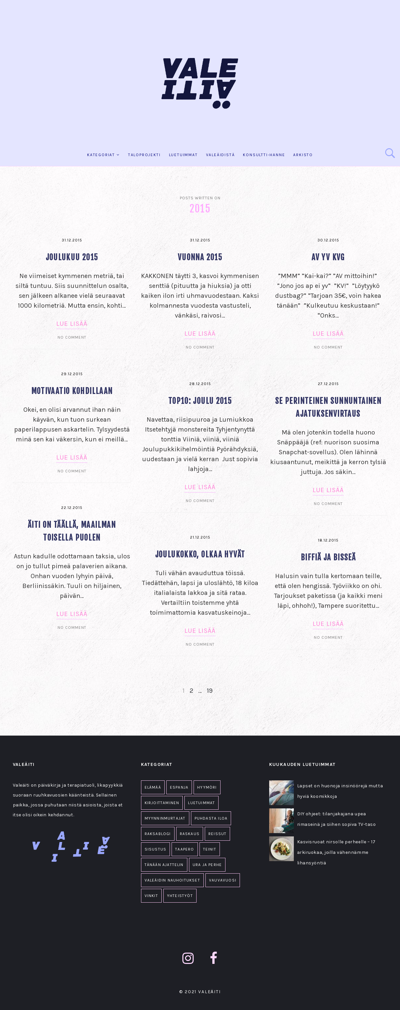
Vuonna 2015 (200, 257)
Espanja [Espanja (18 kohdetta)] (179, 787)
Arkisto (303, 155)
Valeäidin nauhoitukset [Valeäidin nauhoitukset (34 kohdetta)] (172, 880)
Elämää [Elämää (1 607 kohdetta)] (153, 787)
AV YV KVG (328, 257)
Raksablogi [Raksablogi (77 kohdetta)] (158, 833)
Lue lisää (71, 323)
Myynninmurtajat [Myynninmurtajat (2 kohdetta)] (165, 818)
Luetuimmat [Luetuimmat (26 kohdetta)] (201, 802)
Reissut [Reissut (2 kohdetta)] (217, 833)
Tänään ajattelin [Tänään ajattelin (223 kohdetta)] (164, 864)
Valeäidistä (220, 155)
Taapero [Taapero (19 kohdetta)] (184, 849)
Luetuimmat (183, 155)
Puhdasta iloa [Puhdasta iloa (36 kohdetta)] (211, 818)
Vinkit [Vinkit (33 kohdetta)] (151, 895)
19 (210, 690)
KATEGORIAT (101, 155)
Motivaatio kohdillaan (72, 391)
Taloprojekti (144, 155)
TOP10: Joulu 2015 (200, 401)
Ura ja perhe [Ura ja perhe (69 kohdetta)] (207, 864)
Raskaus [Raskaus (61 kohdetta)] (190, 833)
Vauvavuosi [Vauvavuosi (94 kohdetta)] (222, 880)
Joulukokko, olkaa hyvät (200, 554)
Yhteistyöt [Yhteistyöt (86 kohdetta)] (180, 895)
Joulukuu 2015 (72, 257)
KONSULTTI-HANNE (264, 155)
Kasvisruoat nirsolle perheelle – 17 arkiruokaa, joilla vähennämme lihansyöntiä (336, 852)
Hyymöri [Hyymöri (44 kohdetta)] (207, 787)
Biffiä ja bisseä (328, 557)
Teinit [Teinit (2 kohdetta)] (209, 849)
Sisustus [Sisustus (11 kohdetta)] (156, 849)
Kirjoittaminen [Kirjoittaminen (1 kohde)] (162, 802)
